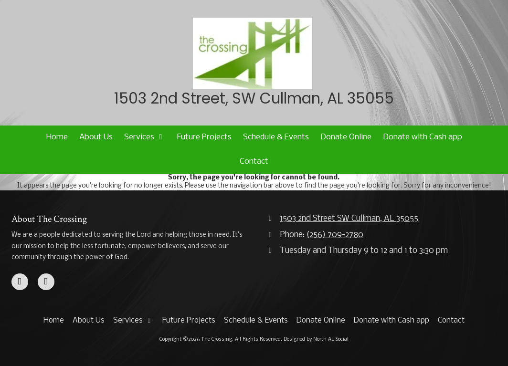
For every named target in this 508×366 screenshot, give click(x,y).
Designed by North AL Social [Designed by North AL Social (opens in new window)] (316, 339)
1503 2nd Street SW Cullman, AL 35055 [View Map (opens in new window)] (349, 218)
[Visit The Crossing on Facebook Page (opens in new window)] (19, 281)
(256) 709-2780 (335, 235)
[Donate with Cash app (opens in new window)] (422, 137)
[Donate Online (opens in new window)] (346, 137)
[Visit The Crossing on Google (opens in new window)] (46, 281)
